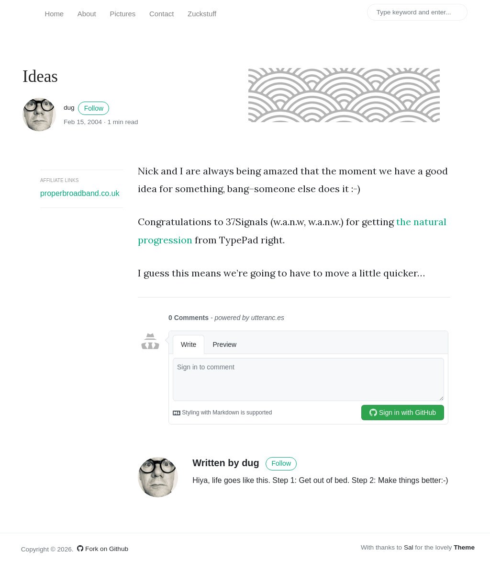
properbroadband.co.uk (79, 193)
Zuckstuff (202, 14)
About (87, 14)
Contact (161, 14)
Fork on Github (102, 548)
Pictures (123, 14)
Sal (408, 547)
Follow (93, 108)
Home (54, 14)
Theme (464, 547)
